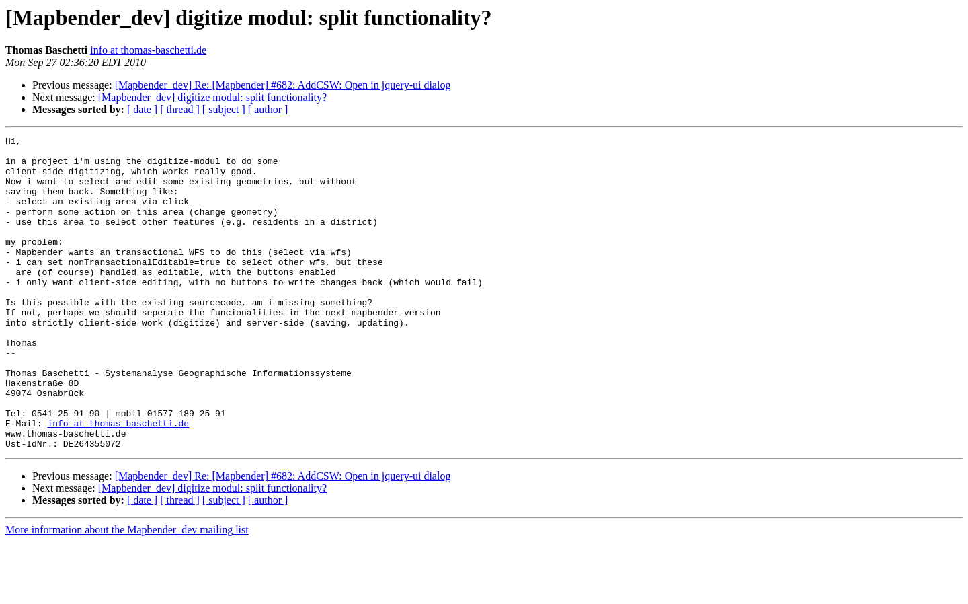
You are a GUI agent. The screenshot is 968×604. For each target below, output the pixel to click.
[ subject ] (223, 109)
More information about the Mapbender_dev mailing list (127, 592)
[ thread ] (180, 109)
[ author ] (268, 109)
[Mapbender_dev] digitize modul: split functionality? (212, 97)
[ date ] (142, 109)
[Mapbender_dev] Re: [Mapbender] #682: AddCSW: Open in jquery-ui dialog (283, 85)
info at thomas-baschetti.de (148, 50)
